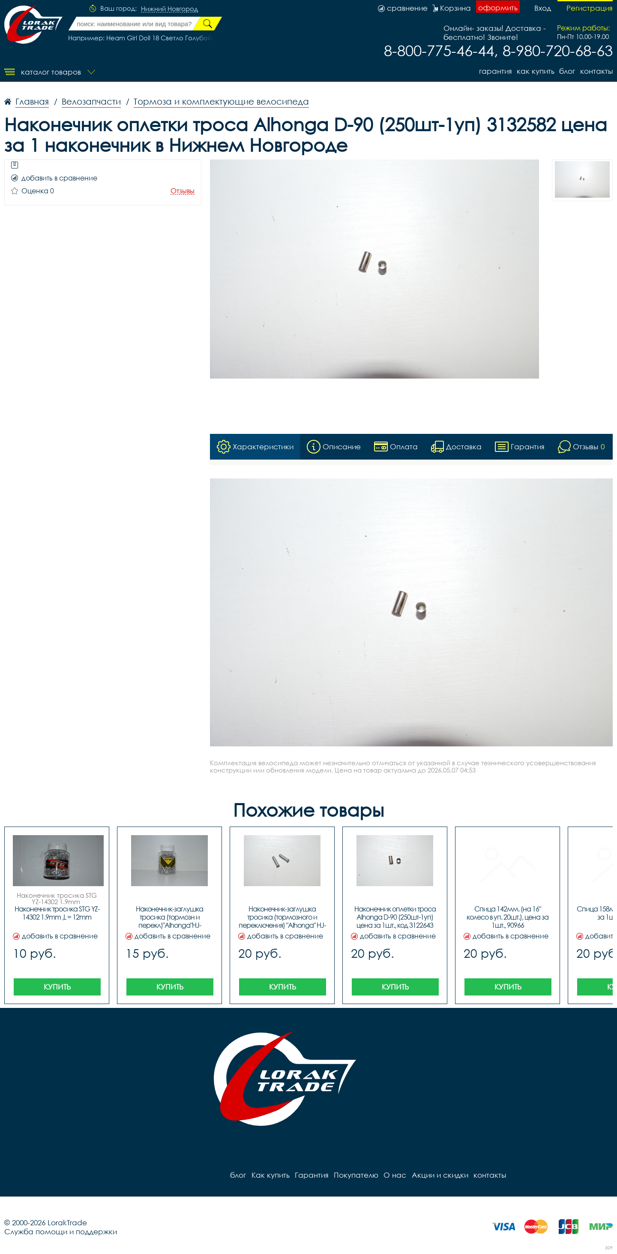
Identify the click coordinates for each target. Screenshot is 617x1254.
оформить (498, 7)
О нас (394, 1174)
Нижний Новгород (169, 9)
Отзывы (183, 191)
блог (567, 70)
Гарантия (494, 70)
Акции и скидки (439, 1174)
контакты (596, 70)
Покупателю (355, 1174)
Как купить (535, 70)
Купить (57, 986)
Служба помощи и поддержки (60, 1231)
